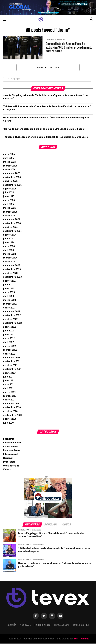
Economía (8, 439)
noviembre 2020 (12, 408)
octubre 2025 (10, 181)
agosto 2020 (9, 419)
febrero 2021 (10, 396)
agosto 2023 (9, 281)
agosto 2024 (9, 235)
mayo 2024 (9, 246)
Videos (7, 470)
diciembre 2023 (11, 266)
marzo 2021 (9, 392)
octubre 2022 (10, 319)
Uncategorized (11, 466)
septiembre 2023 (12, 277)
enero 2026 (9, 170)
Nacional (8, 458)
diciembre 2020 (11, 404)
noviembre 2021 (12, 362)
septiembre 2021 (12, 369)
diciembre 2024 (11, 220)
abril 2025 (8, 204)
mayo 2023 (9, 292)
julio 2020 (8, 423)
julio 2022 (8, 331)
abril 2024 (8, 250)
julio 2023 (8, 285)
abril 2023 (8, 296)
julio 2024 (8, 239)
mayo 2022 (9, 339)
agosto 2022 (9, 327)
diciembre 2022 (11, 312)
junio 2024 (8, 243)
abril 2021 (8, 388)
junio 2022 (8, 335)
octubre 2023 (10, 273)
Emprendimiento (12, 443)
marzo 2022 (9, 346)
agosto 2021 (9, 373)
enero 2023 (9, 308)
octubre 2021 (10, 365)
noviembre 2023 (12, 270)
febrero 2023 (10, 304)
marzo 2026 (9, 162)
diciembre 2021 (11, 358)
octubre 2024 (10, 227)
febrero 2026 (10, 166)
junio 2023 (8, 289)
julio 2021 (8, 377)
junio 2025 (8, 197)
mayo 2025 (9, 200)
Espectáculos (10, 447)
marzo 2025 (9, 208)
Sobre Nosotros (81, 625)
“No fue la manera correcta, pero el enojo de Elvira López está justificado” (44, 129)
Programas (9, 462)
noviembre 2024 (12, 223)
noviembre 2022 (12, 315)
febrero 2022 (10, 350)
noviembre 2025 (12, 177)
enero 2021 (9, 400)
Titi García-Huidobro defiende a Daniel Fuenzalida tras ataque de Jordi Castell (46, 137)
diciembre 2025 (11, 173)
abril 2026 (8, 158)
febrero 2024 (10, 258)
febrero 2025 (10, 212)
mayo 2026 (9, 154)
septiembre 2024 (12, 231)
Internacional (10, 454)
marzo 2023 (9, 300)
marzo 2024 (9, 254)
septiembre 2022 (12, 323)
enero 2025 (9, 216)
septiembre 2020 (12, 415)
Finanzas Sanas (11, 451)
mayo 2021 (9, 385)
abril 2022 (8, 342)
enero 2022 (9, 354)
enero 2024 (9, 262)
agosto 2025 (9, 189)
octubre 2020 (10, 412)
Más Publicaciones (48, 67)
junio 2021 (8, 381)
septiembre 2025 (12, 185)
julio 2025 (8, 193)
